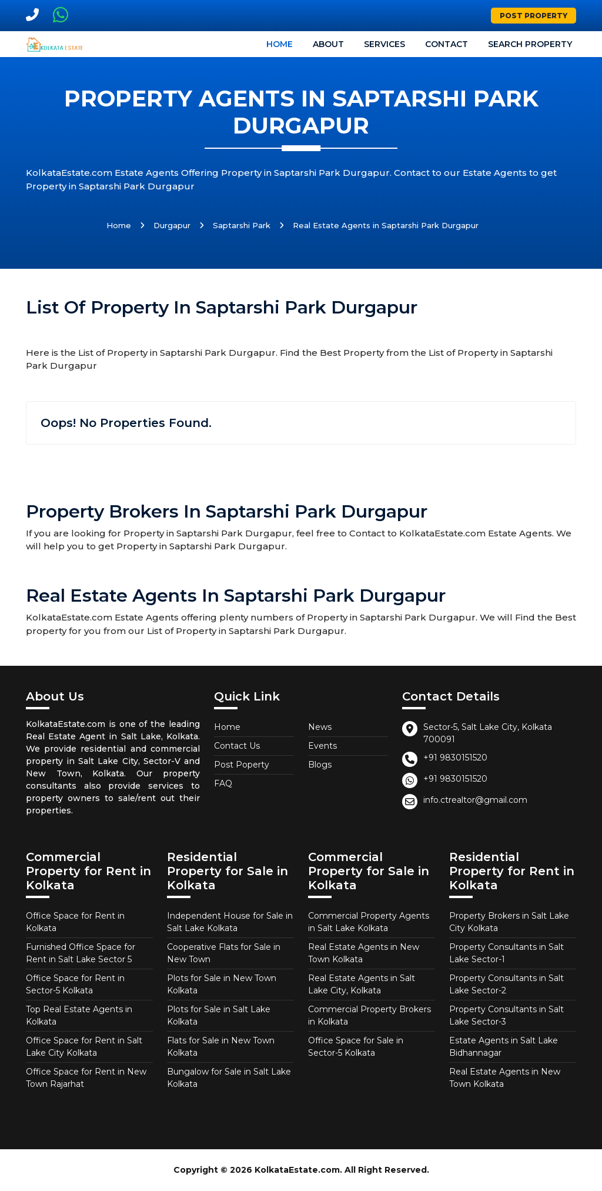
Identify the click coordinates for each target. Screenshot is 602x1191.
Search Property (530, 44)
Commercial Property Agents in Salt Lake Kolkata (368, 921)
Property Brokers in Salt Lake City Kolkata (509, 921)
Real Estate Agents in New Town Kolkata (363, 953)
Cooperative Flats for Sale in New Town (223, 953)
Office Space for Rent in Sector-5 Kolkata (75, 984)
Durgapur (171, 225)
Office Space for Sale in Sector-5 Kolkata (355, 1046)
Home (279, 44)
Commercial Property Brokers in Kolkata (369, 1015)
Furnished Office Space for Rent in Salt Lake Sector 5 (80, 953)
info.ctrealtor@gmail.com (475, 800)
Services (384, 44)
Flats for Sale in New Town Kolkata (221, 1046)
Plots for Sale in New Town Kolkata (221, 984)
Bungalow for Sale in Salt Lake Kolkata (229, 1077)
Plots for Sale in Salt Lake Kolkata (218, 1015)
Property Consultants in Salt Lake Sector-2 (506, 984)
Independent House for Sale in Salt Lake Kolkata (230, 921)
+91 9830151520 (455, 757)
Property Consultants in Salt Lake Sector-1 (506, 953)
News (320, 727)
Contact (446, 44)
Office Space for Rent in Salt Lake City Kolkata (84, 1046)
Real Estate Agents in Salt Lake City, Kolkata (361, 984)
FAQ (223, 783)
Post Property (533, 15)
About (328, 44)
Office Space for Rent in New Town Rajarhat (86, 1077)
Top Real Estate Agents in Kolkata (79, 1015)
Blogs (320, 764)
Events (322, 745)
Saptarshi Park (241, 225)
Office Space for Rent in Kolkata (75, 921)
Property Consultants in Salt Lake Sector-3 (506, 1015)
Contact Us (237, 745)
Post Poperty (241, 764)
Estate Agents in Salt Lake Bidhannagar (503, 1046)
